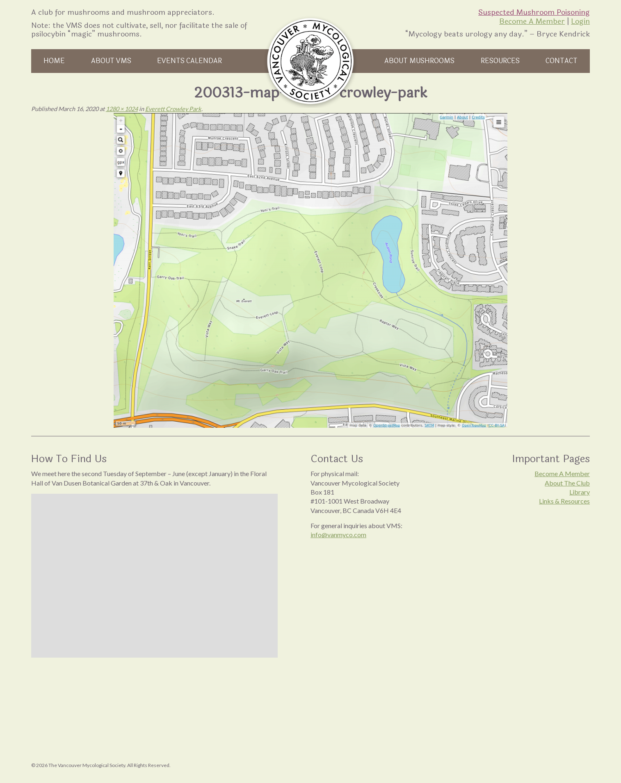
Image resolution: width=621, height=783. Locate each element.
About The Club (567, 483)
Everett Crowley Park (173, 108)
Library (579, 492)
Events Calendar (189, 61)
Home (54, 61)
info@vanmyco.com (338, 534)
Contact (562, 61)
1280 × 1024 (122, 108)
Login (580, 21)
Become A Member (532, 21)
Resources (500, 61)
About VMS (111, 61)
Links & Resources (564, 501)
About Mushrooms (419, 61)
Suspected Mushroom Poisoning (534, 12)
